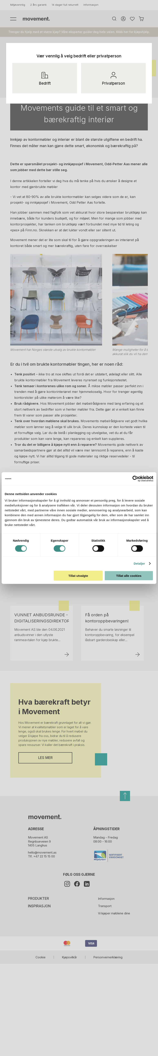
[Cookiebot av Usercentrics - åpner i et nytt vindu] (139, 479)
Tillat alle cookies (128, 575)
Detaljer (139, 563)
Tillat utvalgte (78, 575)
